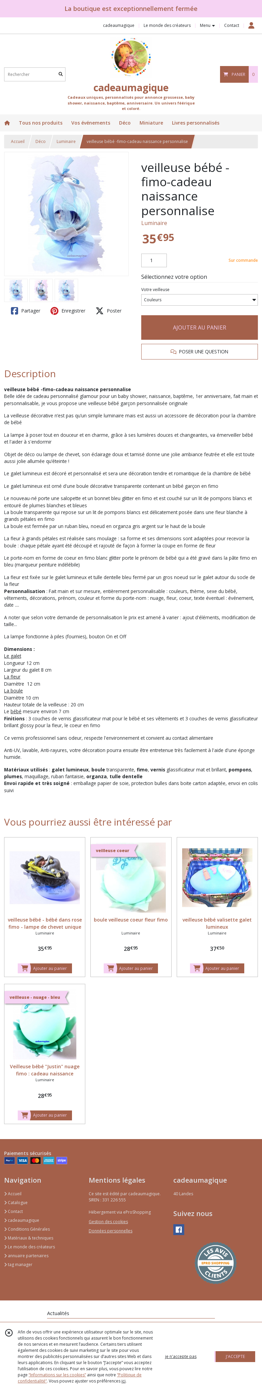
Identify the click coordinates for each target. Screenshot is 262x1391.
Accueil (18, 141)
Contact (231, 25)
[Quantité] (154, 260)
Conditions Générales (27, 1229)
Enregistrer (67, 311)
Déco (40, 141)
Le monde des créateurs (29, 1247)
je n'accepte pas (180, 1356)
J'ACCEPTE (235, 1356)
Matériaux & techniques (28, 1238)
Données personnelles (110, 1231)
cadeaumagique (21, 1220)
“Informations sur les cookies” (57, 1375)
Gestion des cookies (108, 1222)
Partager (25, 311)
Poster (108, 311)
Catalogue (16, 1202)
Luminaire (66, 141)
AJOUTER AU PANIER (199, 327)
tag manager (18, 1264)
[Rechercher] (60, 74)
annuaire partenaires (26, 1256)
